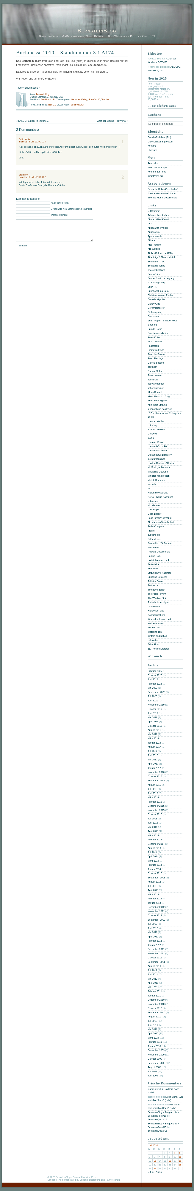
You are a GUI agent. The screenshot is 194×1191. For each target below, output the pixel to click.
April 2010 (153, 1033)
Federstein (153, 346)
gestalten (152, 367)
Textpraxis (153, 585)
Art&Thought (154, 244)
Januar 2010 (154, 1046)
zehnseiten (153, 640)
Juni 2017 (153, 755)
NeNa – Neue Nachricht (160, 497)
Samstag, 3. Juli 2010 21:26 (32, 141)
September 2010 (156, 1012)
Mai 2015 (152, 827)
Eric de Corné (155, 329)
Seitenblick (153, 564)
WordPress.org (155, 176)
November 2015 (156, 810)
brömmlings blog (156, 282)
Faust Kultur (154, 337)
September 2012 (156, 919)
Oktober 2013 (155, 873)
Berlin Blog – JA (156, 261)
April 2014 (153, 856)
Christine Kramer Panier (160, 295)
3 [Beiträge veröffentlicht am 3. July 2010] (174, 1153)
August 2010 (154, 1016)
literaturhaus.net (156, 459)
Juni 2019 (153, 713)
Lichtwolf (152, 433)
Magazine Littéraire (158, 471)
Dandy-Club (154, 303)
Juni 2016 (153, 793)
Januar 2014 (154, 869)
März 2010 (153, 1037)
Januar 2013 (154, 903)
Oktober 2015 (155, 814)
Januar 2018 (154, 742)
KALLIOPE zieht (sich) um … (33, 121)
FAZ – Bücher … (156, 341)
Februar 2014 (155, 865)
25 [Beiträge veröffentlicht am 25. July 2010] (180, 1164)
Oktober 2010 (155, 1008)
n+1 (150, 488)
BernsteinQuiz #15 (157, 1130)
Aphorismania (155, 236)
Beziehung (94, 1179)
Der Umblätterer (156, 308)
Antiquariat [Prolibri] (158, 228)
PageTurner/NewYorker (160, 518)
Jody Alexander (156, 383)
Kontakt (152, 145)
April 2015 (153, 831)
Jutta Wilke (25, 139)
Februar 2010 (155, 1042)
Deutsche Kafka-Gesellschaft (163, 189)
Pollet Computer (156, 526)
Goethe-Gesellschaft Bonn (161, 193)
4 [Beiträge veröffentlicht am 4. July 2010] (179, 1153)
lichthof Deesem (156, 429)
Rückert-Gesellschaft (159, 551)
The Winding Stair (157, 598)
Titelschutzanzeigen (158, 602)
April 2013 (153, 890)
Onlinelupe (153, 509)
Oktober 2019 (155, 709)
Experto (84, 1179)
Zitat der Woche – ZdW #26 (111, 121)
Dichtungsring (155, 312)
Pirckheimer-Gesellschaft (161, 522)
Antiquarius (154, 232)
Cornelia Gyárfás (157, 299)
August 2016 (154, 785)
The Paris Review (157, 593)
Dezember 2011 (156, 949)
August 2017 (154, 747)
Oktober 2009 (155, 1058)
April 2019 (153, 721)
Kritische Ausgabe (157, 400)
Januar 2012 (154, 945)
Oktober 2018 (155, 726)
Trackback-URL (48, 99)
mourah (152, 484)
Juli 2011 (152, 970)
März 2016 (153, 797)
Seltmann (153, 568)
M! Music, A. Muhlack (159, 467)
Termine (105, 99)
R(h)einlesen (154, 539)
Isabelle (152, 1089)
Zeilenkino (153, 644)
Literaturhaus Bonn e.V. (160, 454)
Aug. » (159, 1172)
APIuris (151, 240)
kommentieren (77, 105)
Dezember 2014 (156, 844)
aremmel (23, 174)
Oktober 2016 (155, 776)
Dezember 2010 (156, 999)
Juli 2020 (152, 696)
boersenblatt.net (156, 270)
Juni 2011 (153, 974)
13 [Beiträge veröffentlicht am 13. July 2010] (154, 1160)
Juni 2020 (153, 700)
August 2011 (154, 966)
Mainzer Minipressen (158, 475)
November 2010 (156, 1004)
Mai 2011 (152, 978)
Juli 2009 (152, 1071)
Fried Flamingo (155, 358)
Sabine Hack (154, 556)
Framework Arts (156, 350)
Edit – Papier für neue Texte (162, 320)
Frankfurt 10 (94, 99)
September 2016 (156, 780)
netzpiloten (153, 501)
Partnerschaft (113, 1179)
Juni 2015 (153, 822)
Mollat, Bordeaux (157, 480)
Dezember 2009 (156, 1050)
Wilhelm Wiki (154, 627)
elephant (152, 324)
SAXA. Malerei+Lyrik (158, 560)
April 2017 (153, 763)
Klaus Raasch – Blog (159, 396)
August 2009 (154, 1067)
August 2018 (154, 730)
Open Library (154, 513)
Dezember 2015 (156, 806)
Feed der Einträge (157, 167)
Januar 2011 (154, 995)
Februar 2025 (155, 671)
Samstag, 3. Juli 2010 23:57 (32, 177)
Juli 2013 (152, 886)
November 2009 (156, 1054)
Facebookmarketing (158, 333)
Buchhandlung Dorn (158, 291)
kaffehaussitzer (156, 388)
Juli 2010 (152, 1021)
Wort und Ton (155, 632)
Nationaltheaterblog (158, 492)
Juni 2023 (153, 679)
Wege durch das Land (159, 619)
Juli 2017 (152, 751)
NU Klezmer (154, 505)
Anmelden (153, 163)
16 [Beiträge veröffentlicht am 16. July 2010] (170, 1160)
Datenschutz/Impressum (160, 141)
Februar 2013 (155, 898)
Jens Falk (153, 379)
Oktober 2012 (155, 915)
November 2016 (156, 772)
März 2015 (153, 835)
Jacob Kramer (155, 375)
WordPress (91, 1177)
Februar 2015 (155, 839)
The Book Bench (156, 589)
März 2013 (153, 894)
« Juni (151, 1172)
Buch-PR (152, 287)
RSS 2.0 (52, 105)
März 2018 (153, 738)
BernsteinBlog (97, 31)
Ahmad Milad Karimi (158, 219)
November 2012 (156, 911)
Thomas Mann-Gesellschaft (162, 197)
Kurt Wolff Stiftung (157, 405)
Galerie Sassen (156, 362)
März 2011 (153, 987)
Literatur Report (156, 442)
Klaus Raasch (155, 392)
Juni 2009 (153, 1075)
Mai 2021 (152, 688)
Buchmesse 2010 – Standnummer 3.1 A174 (65, 52)
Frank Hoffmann (156, 354)
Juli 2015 (152, 818)
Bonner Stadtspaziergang (161, 278)
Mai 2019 (152, 717)
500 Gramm (154, 211)
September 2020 (156, 692)
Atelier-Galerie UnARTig (160, 253)
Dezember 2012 (156, 907)
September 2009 (156, 1063)
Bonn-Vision (154, 274)
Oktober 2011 (155, 957)
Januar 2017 (154, 768)
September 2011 (156, 962)
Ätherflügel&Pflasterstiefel (161, 257)
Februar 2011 (155, 991)
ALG (150, 223)
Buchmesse (31, 87)
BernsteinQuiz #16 (157, 1119)
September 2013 (156, 877)
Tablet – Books (155, 581)
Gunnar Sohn (155, 371)
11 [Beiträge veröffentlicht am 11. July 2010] (180, 1157)
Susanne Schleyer (157, 577)
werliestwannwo (156, 623)
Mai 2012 (152, 932)
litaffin (151, 438)
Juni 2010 (153, 1025)
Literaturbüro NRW (157, 446)
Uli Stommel (154, 606)
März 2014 (153, 860)
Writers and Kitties (157, 636)
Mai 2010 (152, 1029)
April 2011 (153, 983)
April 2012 (153, 936)
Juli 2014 (152, 852)
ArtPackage (154, 248)
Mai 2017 (152, 759)
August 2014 (154, 848)
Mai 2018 (152, 734)
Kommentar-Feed (157, 171)
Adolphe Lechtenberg (159, 215)
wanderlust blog (156, 610)
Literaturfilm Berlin (157, 450)
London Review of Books (161, 463)
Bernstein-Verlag (79, 99)
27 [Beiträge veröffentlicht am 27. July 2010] (154, 1168)
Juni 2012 (153, 928)
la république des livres (160, 409)
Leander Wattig (156, 421)
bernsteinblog (42, 94)
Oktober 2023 (155, 675)
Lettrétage (153, 425)
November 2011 (156, 953)
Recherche (153, 547)
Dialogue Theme (56, 1179)
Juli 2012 (152, 924)
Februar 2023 (155, 683)
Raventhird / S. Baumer (160, 543)
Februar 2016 (155, 801)
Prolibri (151, 530)
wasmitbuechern (156, 615)
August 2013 (154, 881)
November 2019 (156, 704)
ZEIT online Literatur (158, 648)
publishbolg (154, 534)
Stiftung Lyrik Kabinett (159, 573)
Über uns (152, 150)
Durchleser (153, 316)
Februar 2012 (155, 940)
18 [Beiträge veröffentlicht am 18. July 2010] (180, 1160)
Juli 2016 (152, 789)
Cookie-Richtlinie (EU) (159, 137)
